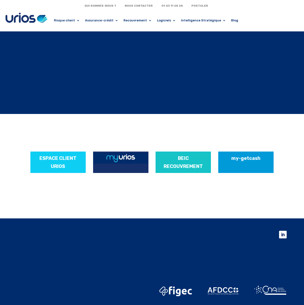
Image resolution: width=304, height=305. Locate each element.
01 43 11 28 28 (172, 5)
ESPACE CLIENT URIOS (57, 162)
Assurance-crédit (99, 20)
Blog (234, 20)
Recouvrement (135, 20)
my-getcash (246, 158)
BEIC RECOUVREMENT (183, 162)
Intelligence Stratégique (201, 20)
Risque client (64, 20)
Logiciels (164, 20)
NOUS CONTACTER (139, 5)
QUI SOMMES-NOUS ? (100, 5)
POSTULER (199, 5)
